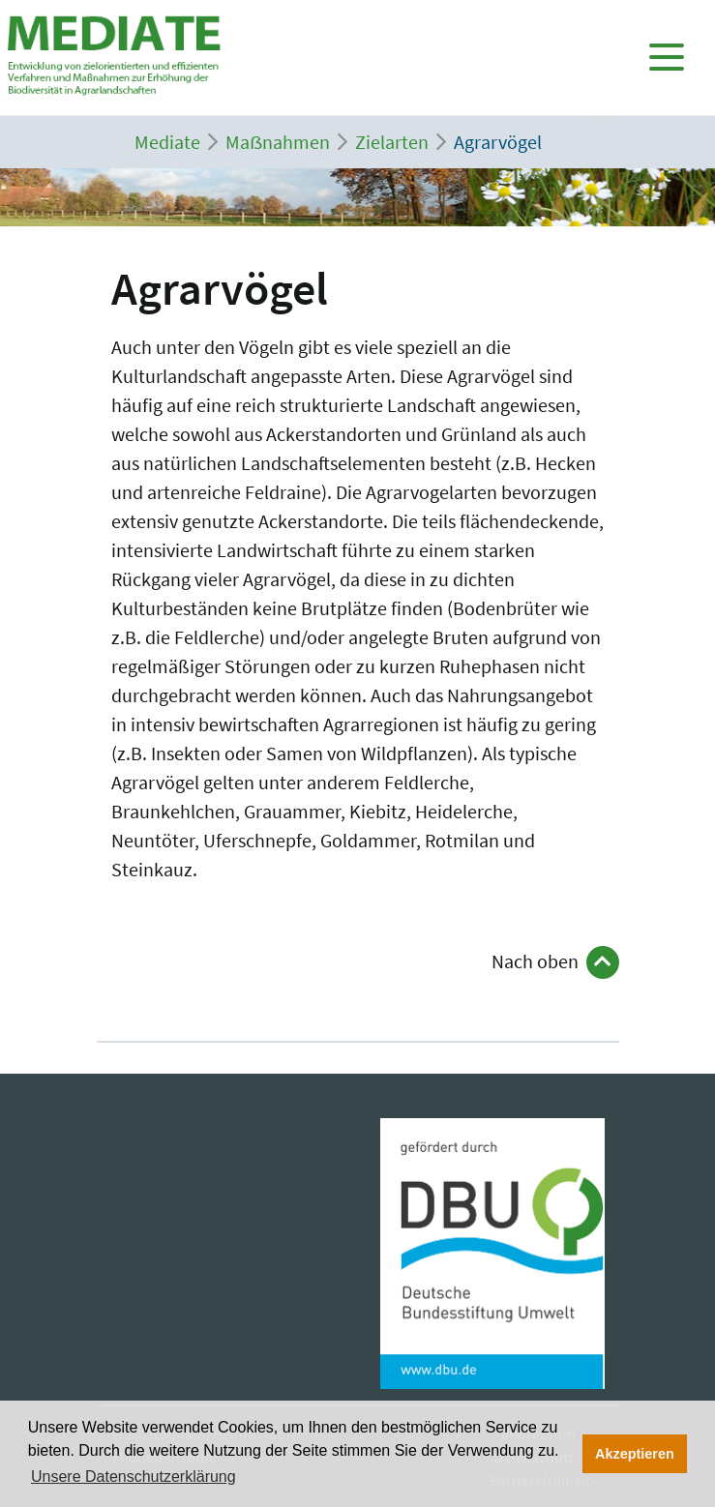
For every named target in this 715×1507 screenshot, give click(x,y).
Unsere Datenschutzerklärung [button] (133, 1476)
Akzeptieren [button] (634, 1454)
